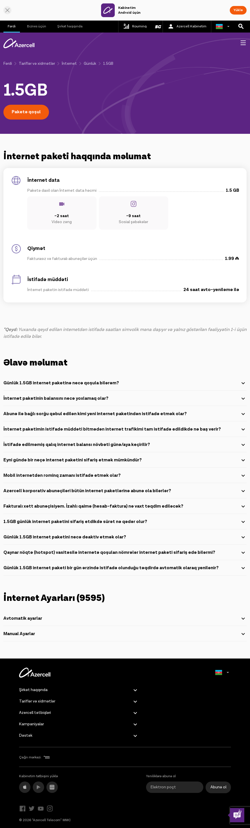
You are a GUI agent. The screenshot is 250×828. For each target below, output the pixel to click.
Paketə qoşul (26, 112)
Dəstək (25, 735)
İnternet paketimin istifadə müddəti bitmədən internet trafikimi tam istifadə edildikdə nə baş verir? (125, 429)
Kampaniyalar (31, 724)
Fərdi (12, 26)
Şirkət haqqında (70, 26)
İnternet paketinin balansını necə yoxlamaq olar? (125, 398)
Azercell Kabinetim (186, 26)
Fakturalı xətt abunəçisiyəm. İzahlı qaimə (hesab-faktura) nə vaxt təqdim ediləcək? (125, 506)
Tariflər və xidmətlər (37, 63)
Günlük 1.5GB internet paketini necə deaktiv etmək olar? (125, 537)
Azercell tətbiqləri (35, 712)
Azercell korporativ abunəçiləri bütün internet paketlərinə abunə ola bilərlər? (125, 491)
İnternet (69, 63)
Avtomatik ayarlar (125, 618)
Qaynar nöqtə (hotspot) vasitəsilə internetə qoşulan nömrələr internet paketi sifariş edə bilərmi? (125, 552)
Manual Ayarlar (125, 634)
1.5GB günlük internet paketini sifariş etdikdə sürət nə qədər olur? (125, 521)
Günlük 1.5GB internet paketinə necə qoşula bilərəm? (125, 383)
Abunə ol (218, 787)
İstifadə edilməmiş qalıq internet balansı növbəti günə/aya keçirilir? (125, 444)
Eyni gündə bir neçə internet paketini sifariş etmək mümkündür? (125, 460)
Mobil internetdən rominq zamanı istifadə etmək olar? (125, 475)
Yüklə (238, 10)
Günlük (90, 63)
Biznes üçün (36, 26)
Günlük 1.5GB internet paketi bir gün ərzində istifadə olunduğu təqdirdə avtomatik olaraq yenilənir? (125, 568)
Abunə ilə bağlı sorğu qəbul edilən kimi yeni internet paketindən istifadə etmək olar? (125, 414)
